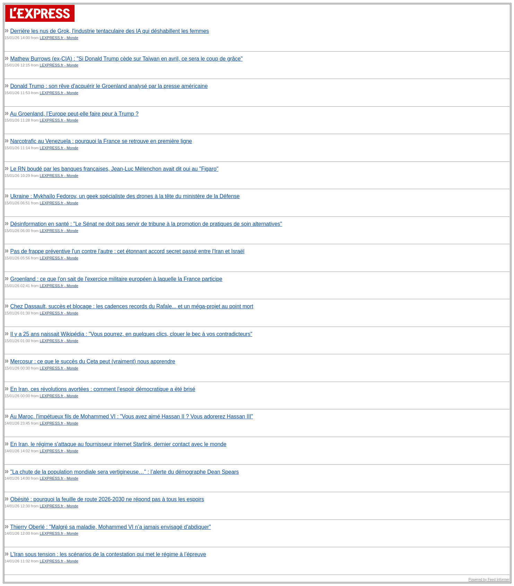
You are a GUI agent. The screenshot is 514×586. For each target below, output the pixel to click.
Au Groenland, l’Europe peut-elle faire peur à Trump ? (74, 114)
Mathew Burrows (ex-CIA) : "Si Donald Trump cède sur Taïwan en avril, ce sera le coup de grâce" (126, 59)
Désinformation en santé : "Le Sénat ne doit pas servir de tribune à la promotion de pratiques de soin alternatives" (146, 224)
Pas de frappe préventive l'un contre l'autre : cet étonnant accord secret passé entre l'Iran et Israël (127, 251)
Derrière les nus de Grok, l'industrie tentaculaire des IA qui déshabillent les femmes (109, 31)
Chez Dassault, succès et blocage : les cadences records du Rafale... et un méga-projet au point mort (131, 306)
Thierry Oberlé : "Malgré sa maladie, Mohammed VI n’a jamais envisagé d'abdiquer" (110, 527)
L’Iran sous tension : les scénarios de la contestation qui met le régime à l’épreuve (108, 554)
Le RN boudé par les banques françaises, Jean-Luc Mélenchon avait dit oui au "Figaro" (114, 169)
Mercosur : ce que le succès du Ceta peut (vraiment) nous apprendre (92, 361)
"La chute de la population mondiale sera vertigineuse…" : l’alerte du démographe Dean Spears (124, 472)
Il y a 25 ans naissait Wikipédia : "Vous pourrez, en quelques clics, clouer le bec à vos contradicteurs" (131, 334)
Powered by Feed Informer (489, 579)
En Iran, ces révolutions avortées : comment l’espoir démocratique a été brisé (102, 389)
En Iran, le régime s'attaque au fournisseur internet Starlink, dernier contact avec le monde (118, 444)
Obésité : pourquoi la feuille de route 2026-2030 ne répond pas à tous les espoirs (107, 499)
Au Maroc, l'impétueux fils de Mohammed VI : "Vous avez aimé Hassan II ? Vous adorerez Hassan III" (131, 416)
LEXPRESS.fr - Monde (59, 38)
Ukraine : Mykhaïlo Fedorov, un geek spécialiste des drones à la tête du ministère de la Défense (125, 196)
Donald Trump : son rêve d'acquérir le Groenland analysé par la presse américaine (109, 86)
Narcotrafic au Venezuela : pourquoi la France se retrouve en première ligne (101, 141)
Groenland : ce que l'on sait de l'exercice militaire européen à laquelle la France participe (116, 279)
